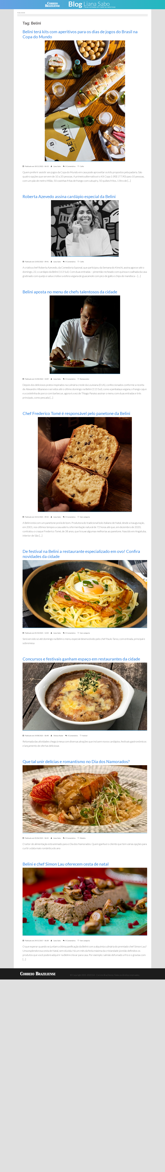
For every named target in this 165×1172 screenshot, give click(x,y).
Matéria (82, 838)
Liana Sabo (57, 166)
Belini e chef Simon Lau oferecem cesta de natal (66, 864)
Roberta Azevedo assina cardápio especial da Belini (69, 196)
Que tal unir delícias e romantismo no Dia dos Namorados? (76, 761)
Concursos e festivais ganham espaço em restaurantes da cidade (81, 658)
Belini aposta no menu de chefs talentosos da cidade (70, 291)
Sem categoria (85, 517)
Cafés (82, 166)
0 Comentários (70, 166)
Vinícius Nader (58, 736)
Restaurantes (84, 379)
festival (84, 736)
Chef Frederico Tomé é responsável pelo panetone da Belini (76, 413)
